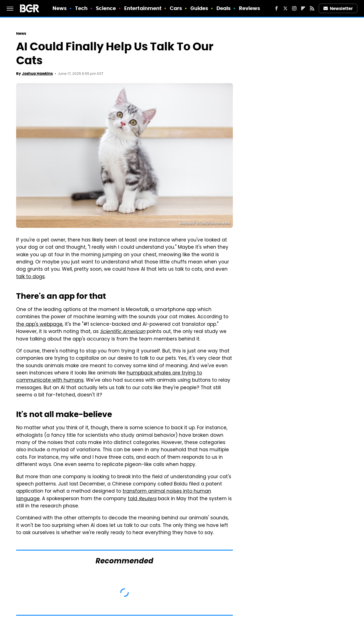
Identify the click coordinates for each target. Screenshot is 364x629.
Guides (199, 8)
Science (106, 8)
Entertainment (142, 8)
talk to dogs (30, 277)
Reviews (249, 8)
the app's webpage (39, 325)
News (60, 8)
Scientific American (122, 332)
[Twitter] (285, 8)
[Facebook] (276, 8)
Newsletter (338, 8)
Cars (176, 8)
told (142, 499)
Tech (81, 8)
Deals (223, 8)
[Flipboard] (303, 8)
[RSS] (312, 8)
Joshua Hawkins (37, 73)
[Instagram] (294, 8)
